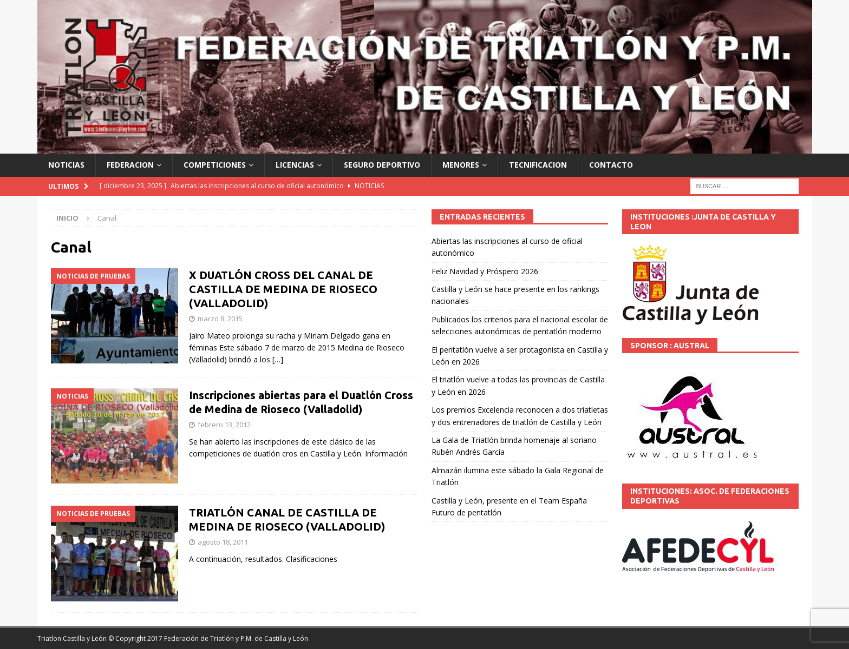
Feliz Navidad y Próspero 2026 (485, 271)
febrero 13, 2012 (224, 424)
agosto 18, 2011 (223, 542)
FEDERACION (130, 165)
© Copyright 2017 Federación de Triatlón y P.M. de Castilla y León (208, 638)
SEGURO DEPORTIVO (382, 165)
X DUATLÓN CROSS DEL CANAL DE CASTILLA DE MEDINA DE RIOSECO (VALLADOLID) (283, 289)
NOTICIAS (66, 165)
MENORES (460, 165)
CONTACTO (611, 165)
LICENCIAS (295, 165)
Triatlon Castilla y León (72, 638)
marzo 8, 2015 (220, 318)
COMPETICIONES (215, 165)
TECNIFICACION (538, 165)
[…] (277, 359)
